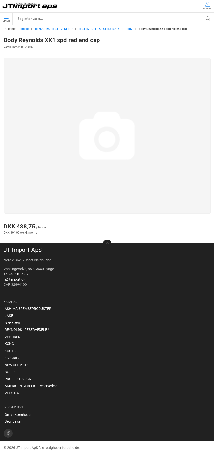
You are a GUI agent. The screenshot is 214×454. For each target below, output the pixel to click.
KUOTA (10, 351)
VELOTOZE (13, 393)
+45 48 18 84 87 (16, 274)
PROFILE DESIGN (18, 379)
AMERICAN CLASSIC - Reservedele (31, 386)
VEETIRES (12, 337)
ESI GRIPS (12, 358)
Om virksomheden (18, 414)
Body (129, 29)
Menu (6, 19)
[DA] (30, 6)
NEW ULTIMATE (16, 365)
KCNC (9, 344)
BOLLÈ (10, 372)
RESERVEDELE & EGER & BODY (99, 29)
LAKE (9, 316)
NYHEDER (12, 323)
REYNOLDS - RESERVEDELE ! (54, 29)
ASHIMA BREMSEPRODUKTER (28, 309)
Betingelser (13, 421)
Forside (24, 29)
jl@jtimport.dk (14, 279)
